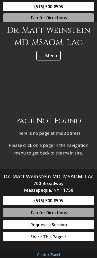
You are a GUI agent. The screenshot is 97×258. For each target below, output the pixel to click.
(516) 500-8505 (48, 6)
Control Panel (48, 254)
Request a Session (48, 225)
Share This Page (47, 237)
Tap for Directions (48, 17)
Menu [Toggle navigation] (48, 55)
